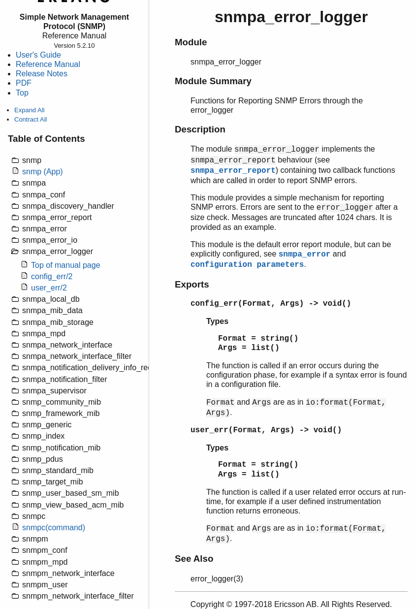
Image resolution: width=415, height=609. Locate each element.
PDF (24, 83)
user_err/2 (49, 288)
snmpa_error (305, 254)
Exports (192, 284)
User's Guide (38, 55)
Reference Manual (48, 64)
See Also (194, 558)
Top (22, 93)
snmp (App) (42, 171)
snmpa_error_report (233, 170)
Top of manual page (65, 265)
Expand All (29, 110)
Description (200, 129)
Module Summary (213, 81)
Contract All (30, 119)
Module (191, 42)
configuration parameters (247, 264)
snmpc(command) (53, 527)
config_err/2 (52, 276)
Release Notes (41, 73)
